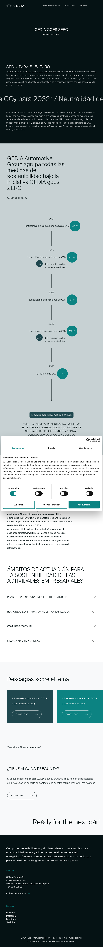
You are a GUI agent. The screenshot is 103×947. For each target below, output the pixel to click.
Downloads (26, 938)
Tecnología (69, 5)
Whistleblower (75, 938)
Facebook (11, 919)
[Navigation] (94, 5)
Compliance (38, 938)
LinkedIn (10, 912)
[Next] (17, 730)
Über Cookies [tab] (85, 448)
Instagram (11, 915)
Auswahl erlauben (51, 505)
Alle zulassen (84, 505)
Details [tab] (51, 448)
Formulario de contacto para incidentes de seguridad (51, 941)
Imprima (63, 938)
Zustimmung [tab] (18, 448)
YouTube (10, 922)
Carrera (83, 5)
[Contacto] (22, 795)
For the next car (51, 5)
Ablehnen (18, 505)
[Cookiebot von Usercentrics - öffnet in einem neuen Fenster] (88, 440)
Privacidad (52, 938)
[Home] (15, 5)
